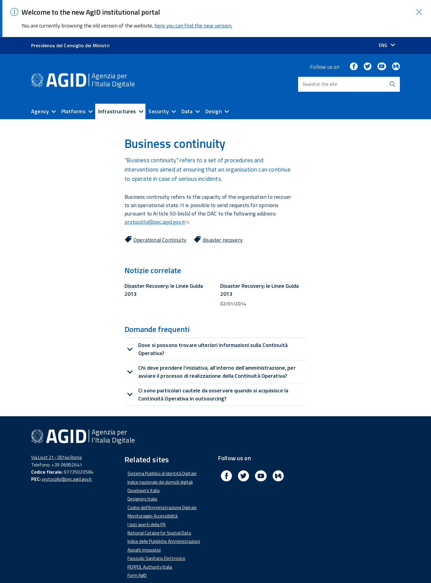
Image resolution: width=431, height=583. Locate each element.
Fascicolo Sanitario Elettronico (156, 553)
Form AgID (137, 570)
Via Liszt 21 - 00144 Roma (56, 452)
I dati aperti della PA (147, 519)
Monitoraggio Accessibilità (152, 510)
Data (187, 106)
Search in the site (320, 79)
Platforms (73, 106)
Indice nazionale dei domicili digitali (160, 476)
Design (213, 106)
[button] (419, 7)
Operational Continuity (159, 235)
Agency (40, 106)
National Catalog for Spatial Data (159, 527)
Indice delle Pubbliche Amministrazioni (164, 536)
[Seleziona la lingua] (387, 40)
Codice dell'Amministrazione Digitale (162, 502)
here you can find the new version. (193, 20)
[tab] (215, 344)
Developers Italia (144, 485)
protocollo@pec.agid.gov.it (157, 217)
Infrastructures (117, 106)
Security (158, 106)
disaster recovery (223, 235)
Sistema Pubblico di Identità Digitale (162, 468)
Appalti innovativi (144, 544)
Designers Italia (142, 493)
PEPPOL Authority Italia (150, 561)
